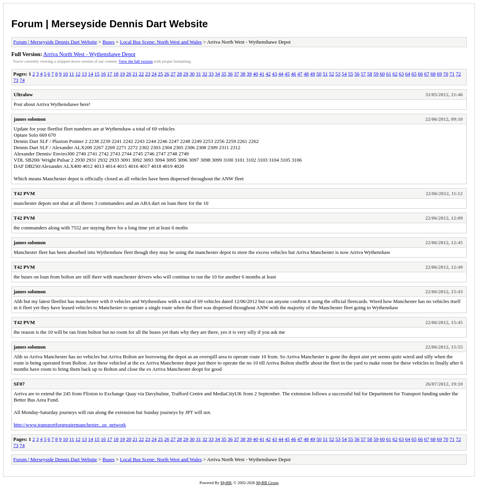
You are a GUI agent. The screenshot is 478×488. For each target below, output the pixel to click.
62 (395, 74)
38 (242, 74)
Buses (109, 42)
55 (350, 74)
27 (173, 74)
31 (198, 74)
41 (261, 74)
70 (445, 74)
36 (230, 74)
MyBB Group (267, 483)
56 (356, 74)
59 (375, 74)
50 (319, 74)
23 (147, 74)
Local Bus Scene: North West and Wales (161, 42)
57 (363, 74)
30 (192, 74)
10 (65, 74)
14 (90, 74)
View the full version (136, 61)
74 (22, 80)
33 (210, 74)
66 (420, 74)
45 (287, 74)
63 (401, 74)
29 (185, 74)
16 (103, 74)
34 (217, 74)
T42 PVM (24, 193)
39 (249, 74)
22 (141, 74)
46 (293, 74)
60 (382, 74)
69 (439, 74)
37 (236, 74)
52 (331, 74)
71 (452, 74)
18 (116, 74)
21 (134, 74)
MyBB (225, 483)
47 (299, 74)
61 (388, 74)
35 (223, 74)
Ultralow (23, 94)
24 (153, 74)
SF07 (19, 384)
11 (71, 74)
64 (407, 74)
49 (312, 74)
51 (325, 74)
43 (274, 74)
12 (77, 74)
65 (413, 74)
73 (15, 80)
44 (280, 74)
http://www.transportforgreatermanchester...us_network (70, 425)
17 (109, 74)
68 (432, 74)
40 (255, 74)
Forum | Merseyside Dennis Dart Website (109, 24)
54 (344, 74)
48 (306, 74)
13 (84, 74)
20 (128, 74)
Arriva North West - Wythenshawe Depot (89, 54)
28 (179, 74)
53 (337, 74)
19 (122, 74)
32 (204, 74)
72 (458, 74)
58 (369, 74)
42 (268, 74)
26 (166, 74)
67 (426, 74)
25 (160, 74)
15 (97, 74)
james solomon (30, 119)
